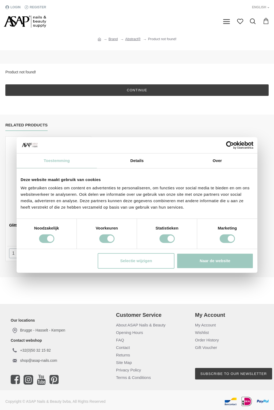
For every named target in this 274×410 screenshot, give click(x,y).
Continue (137, 90)
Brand (113, 39)
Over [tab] (217, 160)
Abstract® (132, 39)
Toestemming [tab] (57, 160)
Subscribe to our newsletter (233, 374)
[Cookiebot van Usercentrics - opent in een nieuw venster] (230, 145)
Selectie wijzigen (136, 260)
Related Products (26, 125)
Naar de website (215, 260)
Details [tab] (137, 160)
